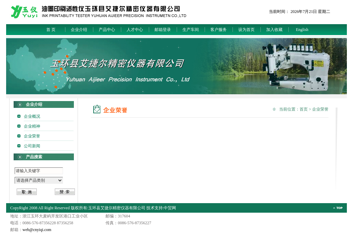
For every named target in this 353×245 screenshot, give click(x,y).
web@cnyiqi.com (36, 229)
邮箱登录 (163, 29)
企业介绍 (79, 29)
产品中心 (107, 29)
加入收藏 (274, 29)
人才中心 (135, 29)
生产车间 (190, 29)
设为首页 (246, 29)
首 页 (50, 29)
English (302, 29)
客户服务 (218, 29)
